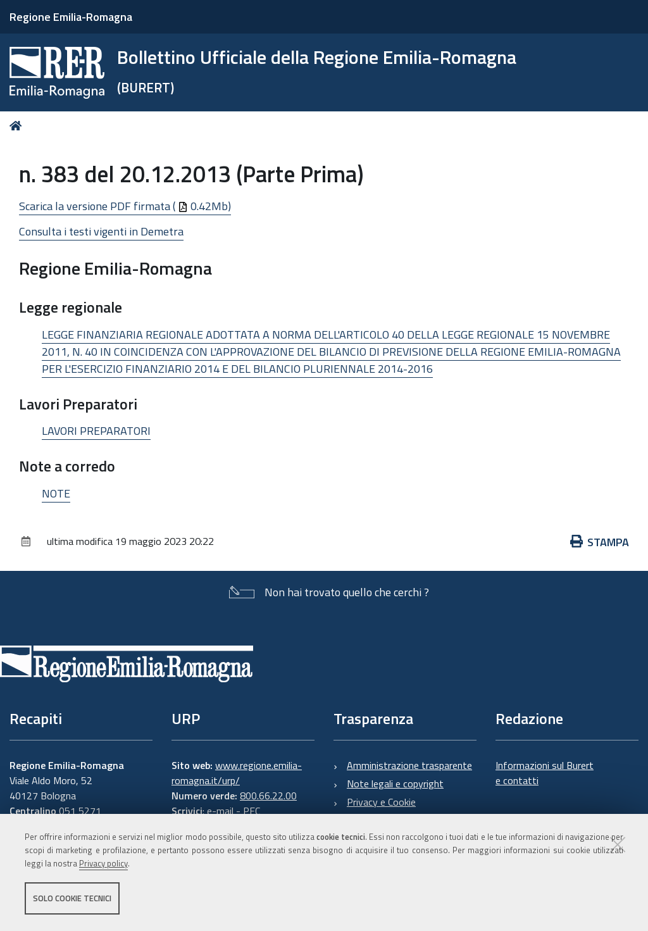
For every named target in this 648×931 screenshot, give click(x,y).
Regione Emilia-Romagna (70, 16)
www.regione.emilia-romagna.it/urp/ (236, 773)
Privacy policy (103, 863)
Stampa (600, 542)
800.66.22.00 (268, 795)
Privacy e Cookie (381, 801)
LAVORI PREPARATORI (96, 430)
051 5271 (80, 810)
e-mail (220, 810)
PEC (251, 810)
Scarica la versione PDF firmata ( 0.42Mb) (125, 206)
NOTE (56, 493)
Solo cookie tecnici (72, 898)
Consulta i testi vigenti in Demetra (101, 231)
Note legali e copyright (395, 783)
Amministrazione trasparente (409, 765)
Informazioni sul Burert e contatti (544, 773)
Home (18, 125)
